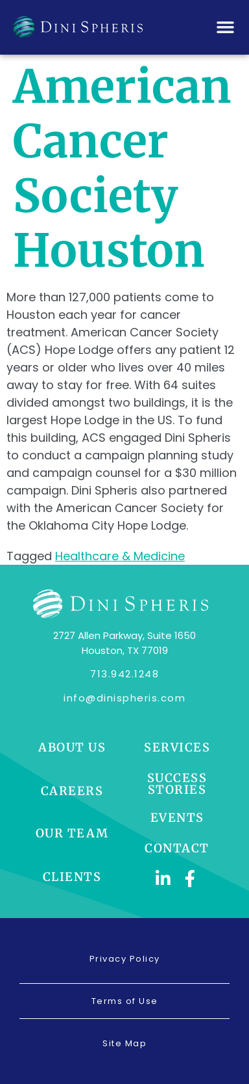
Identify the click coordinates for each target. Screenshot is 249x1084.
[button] (225, 27)
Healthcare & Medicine (120, 556)
